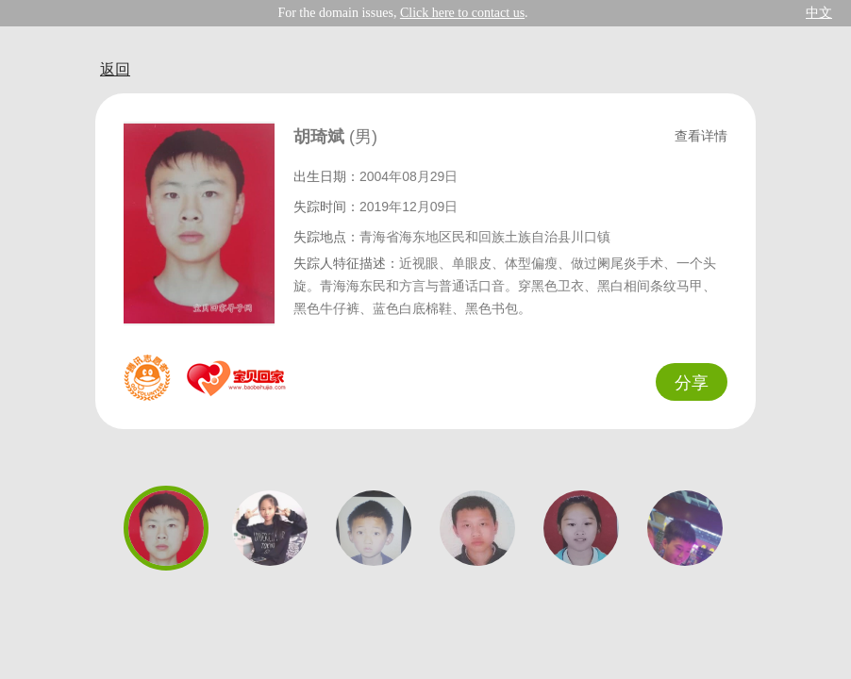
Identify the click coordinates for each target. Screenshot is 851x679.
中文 (819, 13)
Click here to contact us (462, 13)
